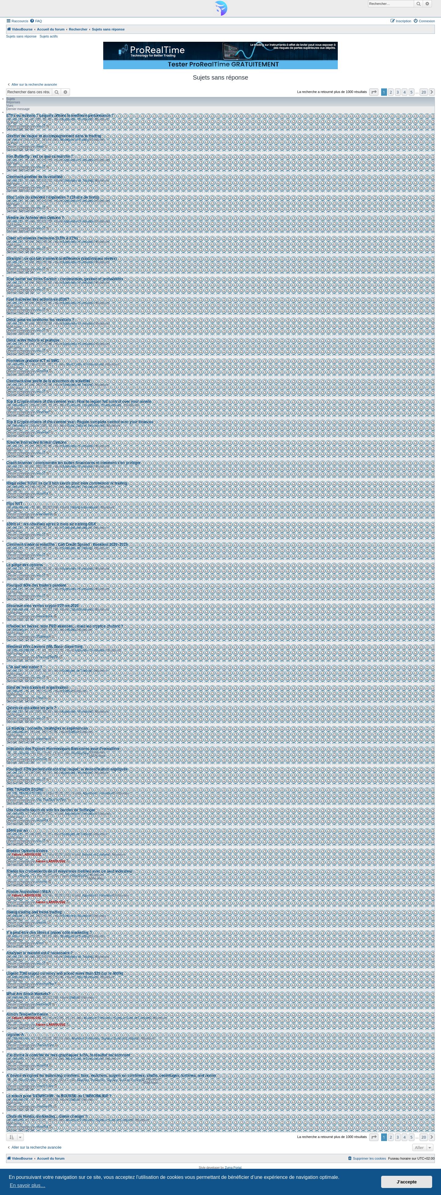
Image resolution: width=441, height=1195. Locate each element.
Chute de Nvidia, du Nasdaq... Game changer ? (47, 1116)
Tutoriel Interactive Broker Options (36, 442)
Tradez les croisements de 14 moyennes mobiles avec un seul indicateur (69, 871)
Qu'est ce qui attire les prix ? (31, 708)
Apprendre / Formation (77, 119)
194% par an (17, 830)
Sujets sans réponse (21, 36)
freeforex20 (19, 997)
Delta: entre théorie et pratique (33, 340)
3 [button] (398, 92)
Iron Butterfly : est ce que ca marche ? (39, 156)
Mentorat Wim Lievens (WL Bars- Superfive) (44, 646)
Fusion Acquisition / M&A (28, 892)
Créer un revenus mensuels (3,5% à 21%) (42, 238)
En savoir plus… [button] (28, 1185)
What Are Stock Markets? (28, 994)
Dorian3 (17, 691)
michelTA (18, 364)
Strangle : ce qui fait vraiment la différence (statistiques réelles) (61, 258)
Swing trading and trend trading (34, 912)
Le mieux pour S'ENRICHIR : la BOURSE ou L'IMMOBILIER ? (58, 1096)
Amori (16, 936)
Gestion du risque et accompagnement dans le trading (53, 136)
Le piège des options (24, 565)
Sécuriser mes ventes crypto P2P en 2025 (42, 606)
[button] (373, 92)
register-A (15, 1035)
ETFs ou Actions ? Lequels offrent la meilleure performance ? (60, 115)
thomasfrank (20, 609)
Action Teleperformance (27, 1014)
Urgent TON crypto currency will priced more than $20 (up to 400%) (64, 973)
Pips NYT (14, 503)
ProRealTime (80, 753)
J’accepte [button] (407, 1181)
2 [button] (391, 92)
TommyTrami (26, 1080)
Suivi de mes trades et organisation (37, 687)
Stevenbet (18, 405)
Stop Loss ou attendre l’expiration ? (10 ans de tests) (52, 197)
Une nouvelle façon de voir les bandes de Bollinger (50, 810)
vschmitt (23, 753)
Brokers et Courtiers (95, 854)
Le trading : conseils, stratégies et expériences (47, 728)
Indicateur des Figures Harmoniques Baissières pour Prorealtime (63, 749)
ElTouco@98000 (23, 650)
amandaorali (20, 507)
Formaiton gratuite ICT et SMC (32, 360)
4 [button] (404, 92)
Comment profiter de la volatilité (34, 177)
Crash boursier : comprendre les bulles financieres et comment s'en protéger (73, 463)
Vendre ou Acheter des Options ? (35, 218)
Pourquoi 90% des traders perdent (36, 585)
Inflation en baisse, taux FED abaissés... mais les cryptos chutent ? (64, 626)
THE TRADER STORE (25, 789)
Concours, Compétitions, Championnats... (95, 405)
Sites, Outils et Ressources (84, 364)
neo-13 (16, 119)
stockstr (17, 916)
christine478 (20, 1099)
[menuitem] (36, 21)
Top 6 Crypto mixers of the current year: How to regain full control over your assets (78, 401)
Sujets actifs (49, 36)
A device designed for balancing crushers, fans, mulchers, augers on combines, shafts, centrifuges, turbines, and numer (111, 1075)
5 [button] (411, 92)
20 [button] (423, 92)
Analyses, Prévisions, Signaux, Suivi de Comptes (117, 1018)
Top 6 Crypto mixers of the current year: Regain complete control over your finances (79, 422)
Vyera (16, 139)
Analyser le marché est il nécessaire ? (39, 953)
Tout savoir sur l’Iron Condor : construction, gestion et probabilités (64, 279)
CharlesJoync (21, 1038)
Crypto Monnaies (81, 609)
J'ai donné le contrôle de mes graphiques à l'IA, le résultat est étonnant (68, 1055)
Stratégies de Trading (74, 139)
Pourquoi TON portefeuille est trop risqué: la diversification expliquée (67, 769)
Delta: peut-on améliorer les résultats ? (40, 320)
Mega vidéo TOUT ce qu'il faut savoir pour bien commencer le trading (66, 483)
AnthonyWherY (22, 977)
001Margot (19, 630)
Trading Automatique (84, 507)
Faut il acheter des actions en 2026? (37, 299)
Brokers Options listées (27, 851)
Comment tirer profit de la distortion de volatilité (48, 381)
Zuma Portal (233, 1167)
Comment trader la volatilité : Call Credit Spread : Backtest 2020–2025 (67, 544)
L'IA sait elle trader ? (24, 667)
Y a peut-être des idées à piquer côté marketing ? (49, 932)
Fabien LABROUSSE (27, 854)
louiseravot (19, 732)
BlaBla (71, 630)
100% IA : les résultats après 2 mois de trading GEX (51, 524)
